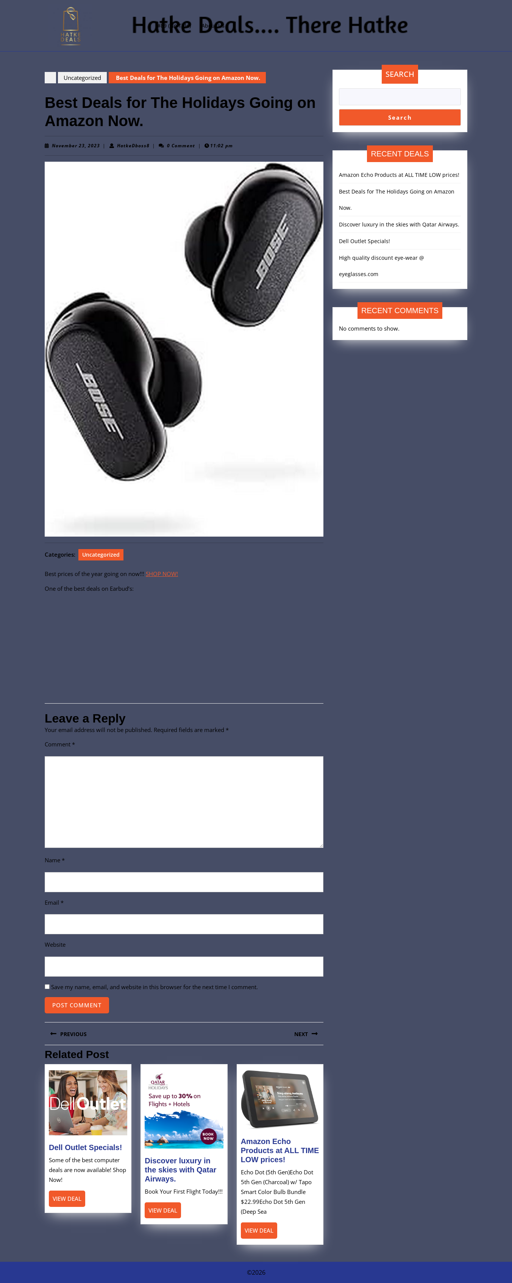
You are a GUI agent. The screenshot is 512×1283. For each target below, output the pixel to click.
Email (54, 902)
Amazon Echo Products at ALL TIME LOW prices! (280, 1150)
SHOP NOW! (162, 574)
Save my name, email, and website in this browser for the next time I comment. (154, 987)
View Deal (69, 1200)
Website (55, 944)
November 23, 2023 (76, 145)
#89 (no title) (174, 25)
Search (400, 74)
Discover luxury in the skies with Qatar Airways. (180, 1170)
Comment (60, 744)
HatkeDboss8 (133, 145)
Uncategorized (82, 77)
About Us (213, 25)
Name (55, 860)
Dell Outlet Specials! (85, 1147)
